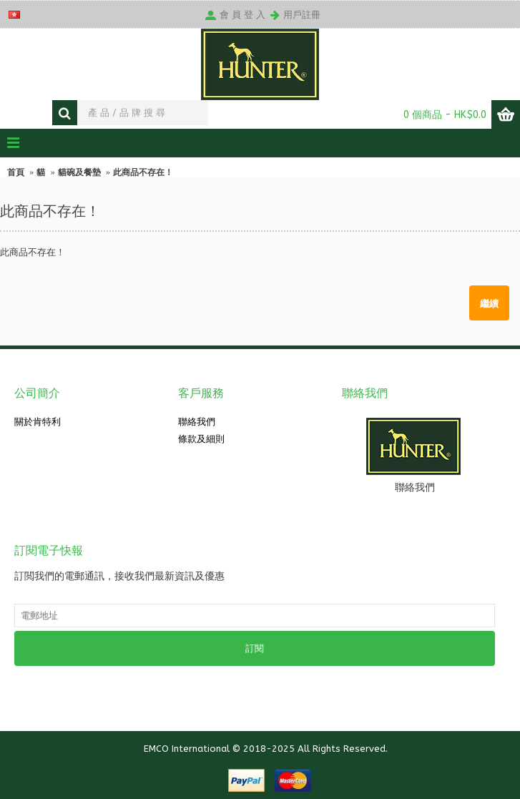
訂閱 (254, 648)
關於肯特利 (37, 421)
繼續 (489, 302)
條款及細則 (201, 438)
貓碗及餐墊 (79, 172)
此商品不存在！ (143, 172)
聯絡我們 (196, 421)
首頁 (15, 172)
